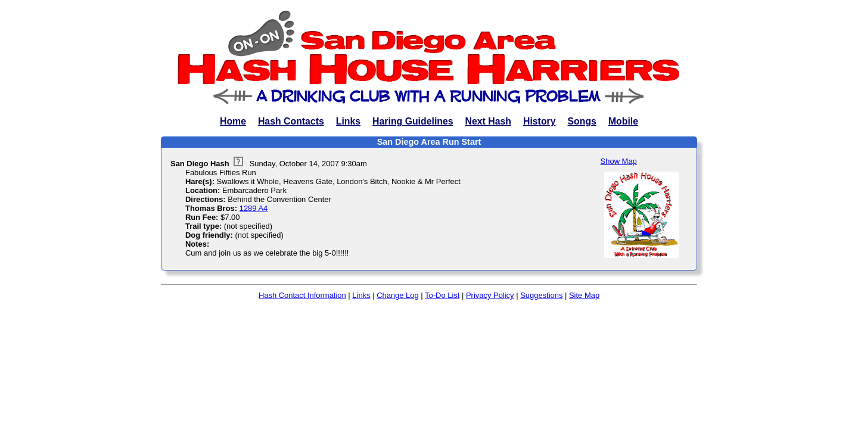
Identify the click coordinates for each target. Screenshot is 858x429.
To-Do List (442, 295)
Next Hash (488, 121)
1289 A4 (254, 208)
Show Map (619, 161)
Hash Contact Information (302, 295)
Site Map (584, 295)
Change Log (398, 295)
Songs (582, 121)
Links (348, 121)
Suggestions (541, 295)
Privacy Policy (490, 295)
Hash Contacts (291, 121)
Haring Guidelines (412, 121)
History (539, 121)
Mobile (623, 121)
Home (233, 121)
